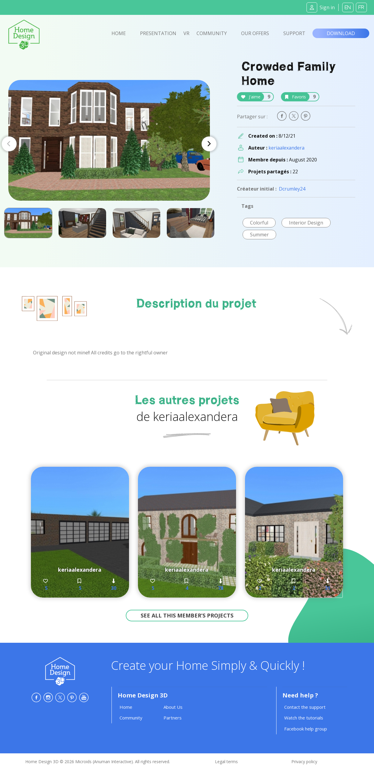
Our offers (255, 33)
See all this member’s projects (187, 615)
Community (212, 33)
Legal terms (226, 761)
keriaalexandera (286, 147)
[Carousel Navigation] (109, 143)
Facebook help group (305, 729)
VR (186, 33)
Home (118, 33)
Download (341, 33)
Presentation (158, 33)
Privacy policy (304, 761)
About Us (173, 707)
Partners (173, 718)
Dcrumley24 (292, 189)
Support (294, 33)
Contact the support (305, 707)
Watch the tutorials (303, 718)
